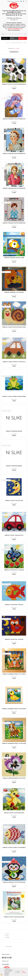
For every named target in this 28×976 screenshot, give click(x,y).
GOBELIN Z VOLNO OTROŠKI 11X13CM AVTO (14, 361)
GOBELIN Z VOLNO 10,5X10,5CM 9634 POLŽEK (14, 327)
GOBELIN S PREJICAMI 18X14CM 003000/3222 (14, 188)
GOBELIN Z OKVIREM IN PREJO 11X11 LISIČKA (14, 674)
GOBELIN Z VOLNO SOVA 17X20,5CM (14, 639)
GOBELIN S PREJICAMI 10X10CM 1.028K (14, 257)
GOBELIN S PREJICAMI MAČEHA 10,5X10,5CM (14, 778)
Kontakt (7, 937)
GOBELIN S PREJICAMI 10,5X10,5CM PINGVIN (14, 882)
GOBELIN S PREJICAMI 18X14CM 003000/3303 (14, 223)
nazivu (18, 48)
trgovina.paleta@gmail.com (14, 28)
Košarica (21, 38)
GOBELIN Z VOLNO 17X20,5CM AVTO (14, 535)
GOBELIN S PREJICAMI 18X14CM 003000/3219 (14, 119)
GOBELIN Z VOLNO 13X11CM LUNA (14, 500)
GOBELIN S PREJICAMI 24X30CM (14, 431)
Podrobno (4, 38)
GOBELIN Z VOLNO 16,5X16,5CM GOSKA (14, 917)
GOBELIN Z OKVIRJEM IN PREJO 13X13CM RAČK (14, 708)
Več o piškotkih (24, 971)
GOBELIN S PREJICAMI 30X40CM (14, 466)
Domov (7, 42)
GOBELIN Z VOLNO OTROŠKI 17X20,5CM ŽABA (14, 396)
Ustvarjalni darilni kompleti (16, 42)
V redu (17, 971)
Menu (12, 38)
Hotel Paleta (8, 946)
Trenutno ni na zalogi (5, 63)
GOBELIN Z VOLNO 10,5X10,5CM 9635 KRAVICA (14, 84)
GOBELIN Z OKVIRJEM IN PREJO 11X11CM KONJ (14, 743)
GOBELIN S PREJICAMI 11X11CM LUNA (14, 292)
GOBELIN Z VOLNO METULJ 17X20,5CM (14, 570)
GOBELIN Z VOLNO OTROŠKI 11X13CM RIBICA (14, 847)
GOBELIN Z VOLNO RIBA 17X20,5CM (14, 604)
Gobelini (25, 42)
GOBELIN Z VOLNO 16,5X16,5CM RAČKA (14, 812)
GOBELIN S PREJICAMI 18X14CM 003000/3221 (14, 153)
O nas (7, 935)
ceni (14, 48)
